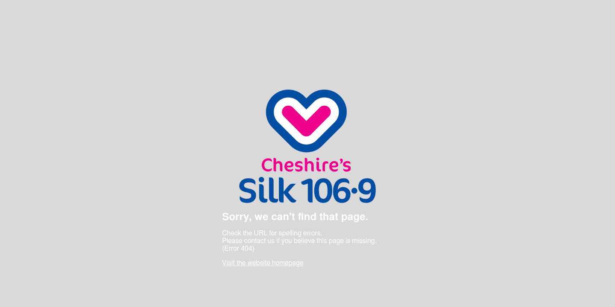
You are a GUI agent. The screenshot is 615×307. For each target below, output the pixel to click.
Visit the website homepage (262, 263)
